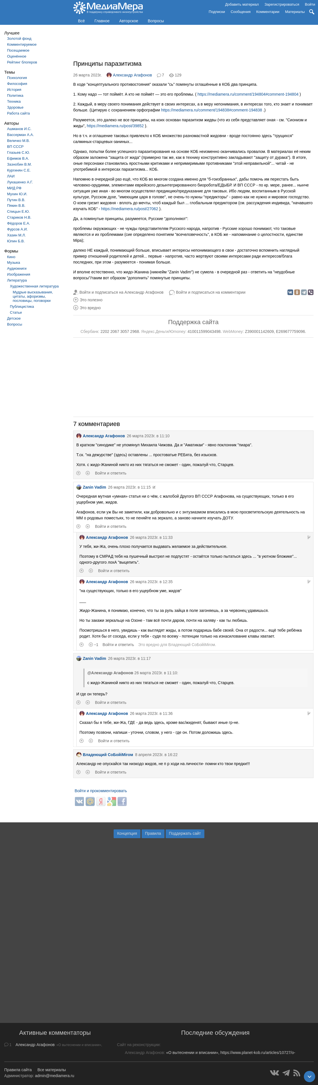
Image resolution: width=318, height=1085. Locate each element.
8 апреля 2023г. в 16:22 (156, 754)
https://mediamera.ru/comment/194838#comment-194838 (211, 110)
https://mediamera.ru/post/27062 (129, 209)
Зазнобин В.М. (19, 164)
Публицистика (22, 306)
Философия (17, 84)
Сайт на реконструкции (138, 1044)
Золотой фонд (19, 38)
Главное (102, 21)
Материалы (295, 12)
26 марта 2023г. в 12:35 (151, 581)
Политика (15, 95)
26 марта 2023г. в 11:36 (151, 713)
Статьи (16, 312)
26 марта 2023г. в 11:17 (129, 658)
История (14, 89)
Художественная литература (34, 286)
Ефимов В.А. (18, 158)
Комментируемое (21, 44)
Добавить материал (242, 4)
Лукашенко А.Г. (20, 182)
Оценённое (16, 56)
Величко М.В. (18, 141)
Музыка (13, 262)
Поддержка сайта (193, 322)
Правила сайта (18, 1070)
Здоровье (15, 107)
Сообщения (241, 12)
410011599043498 (204, 331)
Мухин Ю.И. (17, 194)
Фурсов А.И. (17, 229)
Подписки (217, 12)
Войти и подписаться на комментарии (210, 292)
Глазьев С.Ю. (18, 152)
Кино (11, 257)
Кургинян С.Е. (19, 170)
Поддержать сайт (185, 833)
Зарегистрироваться (282, 4)
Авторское (128, 21)
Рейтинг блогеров (22, 62)
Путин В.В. (16, 200)
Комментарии (268, 12)
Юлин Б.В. (16, 241)
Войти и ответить (110, 473)
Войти (310, 4)
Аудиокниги (17, 268)
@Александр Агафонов (110, 673)
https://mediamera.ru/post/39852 (115, 126)
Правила (153, 833)
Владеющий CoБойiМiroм (191, 644)
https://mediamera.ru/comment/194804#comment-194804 (248, 94)
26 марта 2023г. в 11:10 (148, 436)
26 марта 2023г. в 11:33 (151, 537)
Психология (17, 78)
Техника (14, 101)
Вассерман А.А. (20, 135)
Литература (17, 280)
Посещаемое (18, 50)
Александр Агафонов (129, 75)
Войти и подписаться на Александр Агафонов (121, 292)
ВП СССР (15, 146)
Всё (81, 21)
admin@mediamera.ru (54, 1075)
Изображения (18, 274)
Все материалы (51, 1070)
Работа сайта (18, 113)
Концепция (127, 833)
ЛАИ (11, 176)
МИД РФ (14, 188)
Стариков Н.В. (19, 217)
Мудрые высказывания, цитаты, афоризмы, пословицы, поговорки (33, 296)
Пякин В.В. (16, 205)
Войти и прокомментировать (101, 791)
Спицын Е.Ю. (18, 211)
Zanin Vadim (91, 487)
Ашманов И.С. (19, 129)
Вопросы (156, 21)
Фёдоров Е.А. (18, 223)
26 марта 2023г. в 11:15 (129, 487)
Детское (14, 318)
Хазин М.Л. (16, 235)
